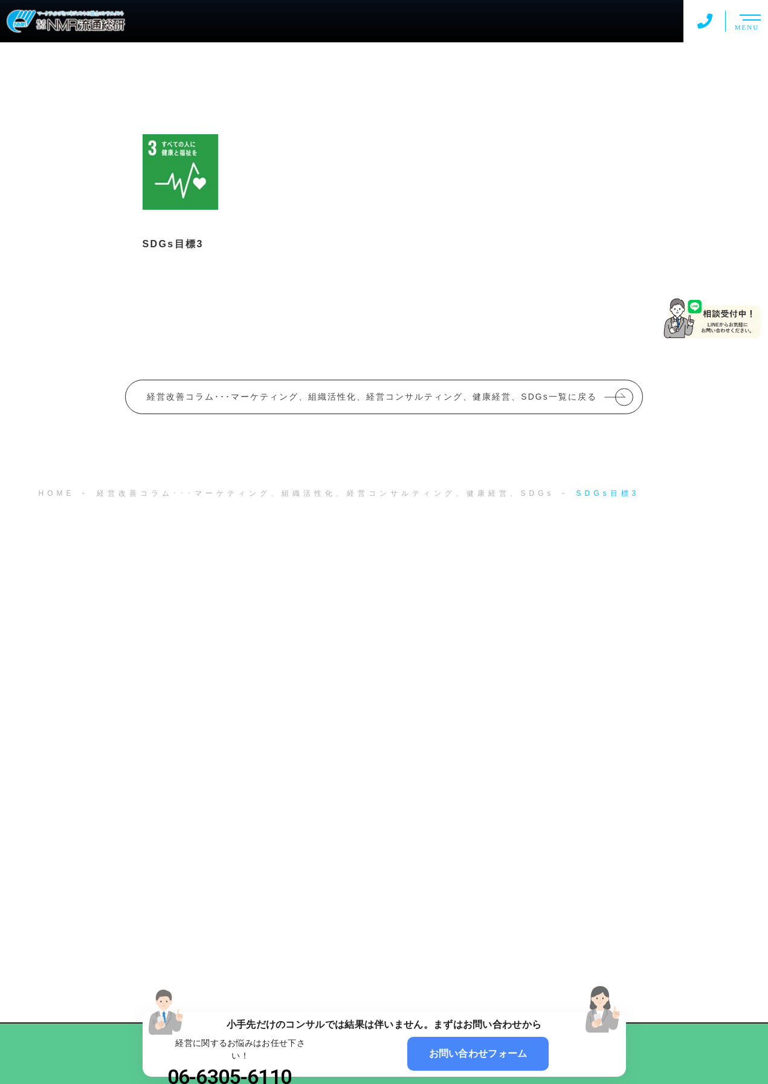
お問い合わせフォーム (478, 1053)
